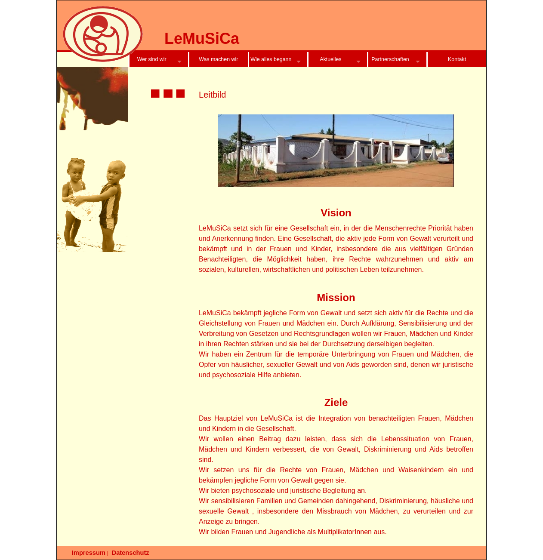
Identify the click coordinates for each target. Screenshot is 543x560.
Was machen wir (218, 59)
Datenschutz (130, 552)
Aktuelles (330, 59)
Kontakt (457, 59)
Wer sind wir (152, 59)
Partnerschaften (390, 59)
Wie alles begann (270, 59)
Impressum (88, 552)
